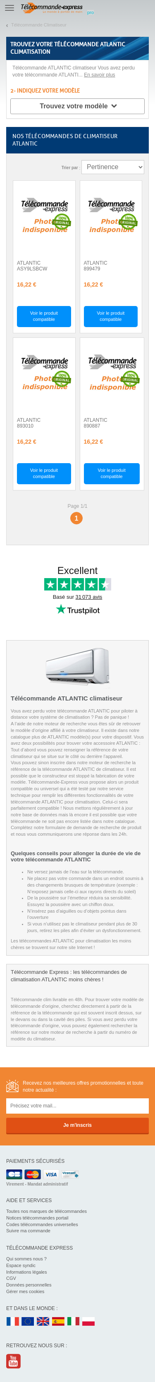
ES (58, 1322)
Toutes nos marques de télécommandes (46, 1211)
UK (43, 1322)
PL (88, 1322)
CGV (11, 1278)
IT (73, 1322)
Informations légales (26, 1272)
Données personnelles (28, 1284)
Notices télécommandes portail (37, 1217)
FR (12, 1322)
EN (28, 1322)
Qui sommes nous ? (26, 1258)
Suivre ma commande (28, 1230)
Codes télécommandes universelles (42, 1224)
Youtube (13, 1361)
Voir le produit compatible (44, 316)
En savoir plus (99, 75)
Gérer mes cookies (25, 1291)
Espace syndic (21, 1265)
